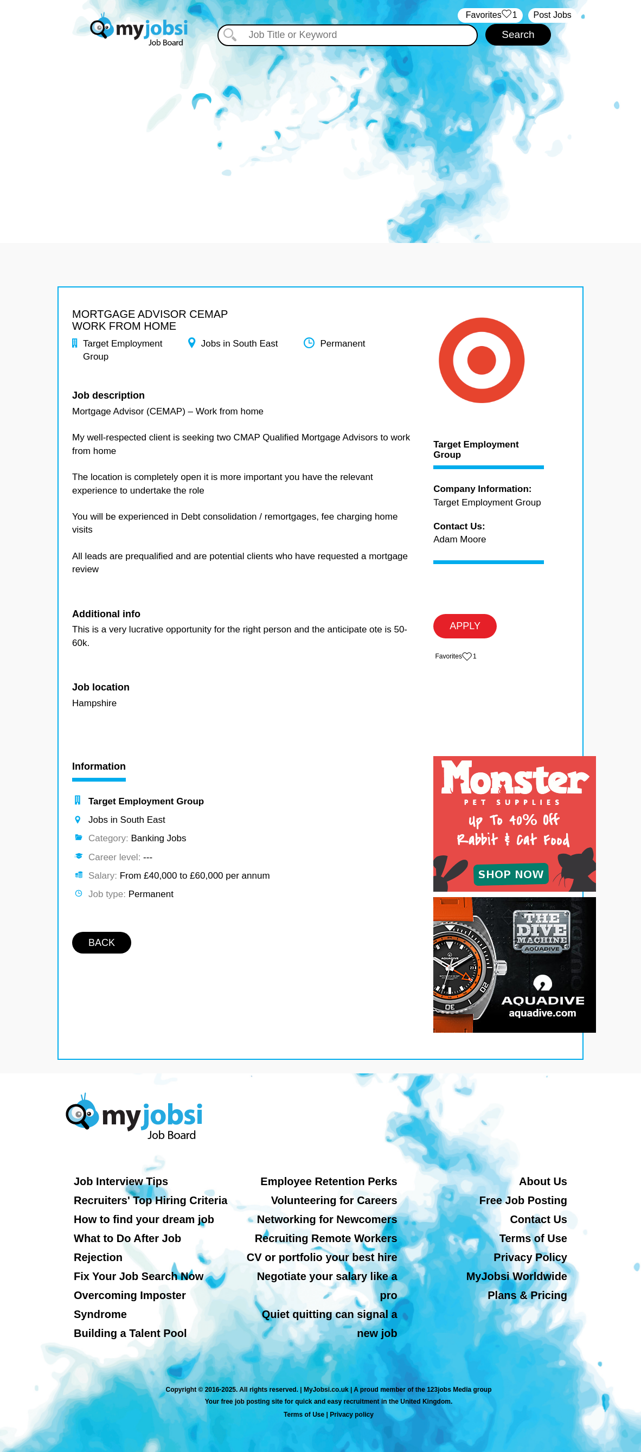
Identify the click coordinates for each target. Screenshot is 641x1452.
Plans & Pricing (527, 1295)
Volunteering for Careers (334, 1200)
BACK (101, 942)
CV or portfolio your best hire (322, 1257)
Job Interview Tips (121, 1181)
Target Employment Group (475, 450)
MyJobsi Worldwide (516, 1276)
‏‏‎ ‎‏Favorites (490, 15)
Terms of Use (533, 1238)
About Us (543, 1181)
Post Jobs (553, 15)
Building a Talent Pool (130, 1333)
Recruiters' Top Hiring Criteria (150, 1200)
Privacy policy (352, 1414)
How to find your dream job (144, 1219)
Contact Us (538, 1219)
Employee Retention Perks (328, 1181)
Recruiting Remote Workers (326, 1238)
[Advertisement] (320, 140)
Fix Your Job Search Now (138, 1276)
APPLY (465, 626)
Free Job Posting (523, 1200)
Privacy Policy (530, 1257)
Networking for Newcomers (327, 1219)
